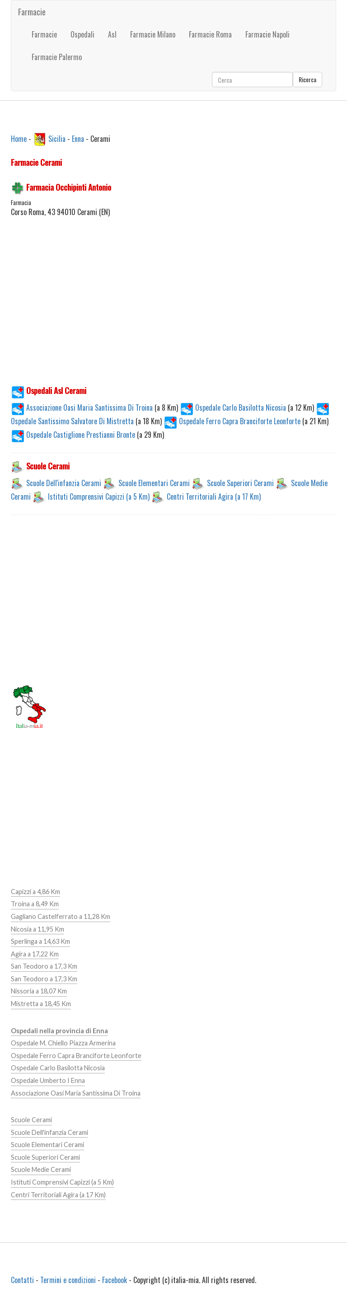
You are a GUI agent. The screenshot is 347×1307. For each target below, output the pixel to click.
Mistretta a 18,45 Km (41, 1003)
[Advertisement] (173, 311)
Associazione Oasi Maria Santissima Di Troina (83, 407)
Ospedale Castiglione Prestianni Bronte (74, 434)
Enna (78, 138)
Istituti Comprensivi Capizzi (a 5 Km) (99, 496)
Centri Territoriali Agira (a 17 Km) (214, 496)
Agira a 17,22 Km (35, 954)
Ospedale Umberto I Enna (48, 1080)
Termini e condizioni (68, 1279)
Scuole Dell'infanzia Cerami (63, 483)
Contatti (22, 1279)
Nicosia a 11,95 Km (37, 929)
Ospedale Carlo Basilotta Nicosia (234, 407)
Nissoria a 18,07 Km (39, 991)
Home (19, 138)
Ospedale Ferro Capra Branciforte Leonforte (233, 421)
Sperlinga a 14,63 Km (40, 941)
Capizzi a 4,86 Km (35, 891)
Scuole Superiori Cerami (240, 483)
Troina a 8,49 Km (35, 904)
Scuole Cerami (31, 1120)
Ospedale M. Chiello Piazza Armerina (63, 1043)
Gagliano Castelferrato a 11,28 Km (60, 916)
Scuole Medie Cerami (41, 1169)
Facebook (114, 1279)
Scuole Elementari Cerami (154, 483)
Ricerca (307, 79)
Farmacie (32, 12)
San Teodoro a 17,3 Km (44, 966)
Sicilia (57, 138)
